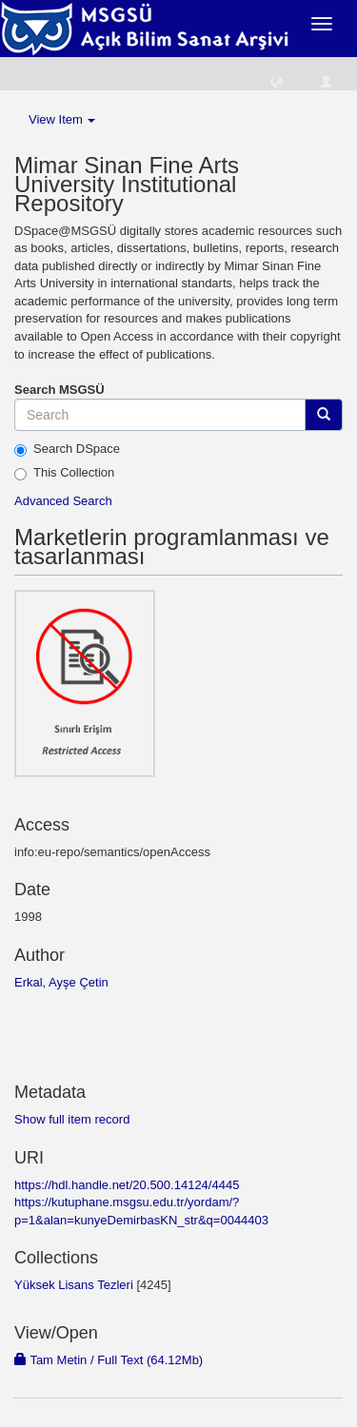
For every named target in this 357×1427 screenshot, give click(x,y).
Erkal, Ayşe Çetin (61, 982)
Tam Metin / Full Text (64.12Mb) (108, 1360)
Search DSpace (67, 449)
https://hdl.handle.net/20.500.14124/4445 (126, 1185)
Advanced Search (63, 501)
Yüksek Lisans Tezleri (73, 1285)
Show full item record (71, 1119)
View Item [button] (62, 119)
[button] (276, 80)
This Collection (64, 472)
